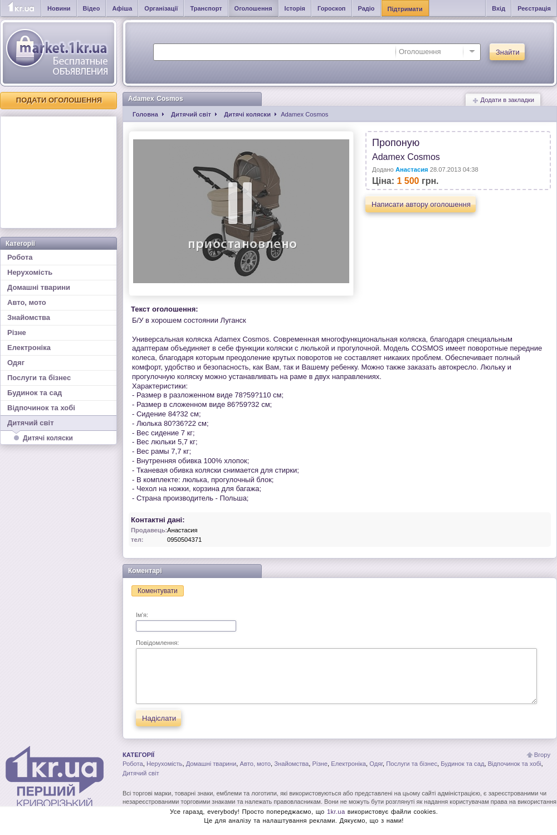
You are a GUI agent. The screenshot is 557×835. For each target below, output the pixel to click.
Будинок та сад (34, 393)
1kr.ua (336, 811)
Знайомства (28, 317)
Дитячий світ (58, 425)
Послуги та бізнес (39, 377)
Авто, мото (26, 302)
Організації (161, 8)
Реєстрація (534, 8)
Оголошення (253, 8)
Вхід (498, 8)
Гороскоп (331, 8)
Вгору (542, 754)
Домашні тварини (38, 287)
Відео (91, 8)
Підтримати (405, 9)
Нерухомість (29, 272)
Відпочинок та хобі (41, 408)
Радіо (366, 8)
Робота (20, 257)
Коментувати (158, 591)
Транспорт (206, 8)
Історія (295, 8)
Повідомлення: (336, 671)
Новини (59, 8)
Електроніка (29, 347)
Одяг (16, 362)
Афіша (122, 8)
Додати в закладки (503, 100)
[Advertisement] (58, 172)
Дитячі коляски (48, 438)
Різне (16, 332)
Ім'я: (186, 621)
